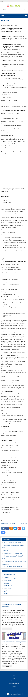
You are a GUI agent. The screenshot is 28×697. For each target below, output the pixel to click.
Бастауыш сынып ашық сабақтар (10, 25)
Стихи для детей (8, 585)
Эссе (5, 591)
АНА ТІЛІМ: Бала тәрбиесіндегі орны (13, 566)
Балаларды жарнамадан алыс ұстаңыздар (14, 559)
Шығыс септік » (23, 523)
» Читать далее (7, 628)
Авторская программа (14, 673)
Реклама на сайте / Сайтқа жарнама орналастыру (14, 688)
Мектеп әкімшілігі (8, 580)
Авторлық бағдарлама (9, 574)
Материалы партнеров (14, 683)
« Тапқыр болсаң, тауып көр (8, 523)
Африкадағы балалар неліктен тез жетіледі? (15, 561)
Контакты (14, 686)
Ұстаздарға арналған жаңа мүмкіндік (13, 552)
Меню (1, 1)
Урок (14, 675)
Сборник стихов (14, 680)
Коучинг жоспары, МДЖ (10, 579)
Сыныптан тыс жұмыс (9, 586)
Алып (4, 520)
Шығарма (6, 590)
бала (6, 520)
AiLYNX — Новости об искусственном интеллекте (15, 694)
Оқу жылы (6, 583)
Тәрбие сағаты (7, 588)
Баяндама (6, 577)
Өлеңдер (6, 593)
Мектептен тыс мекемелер (10, 582)
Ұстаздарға (6, 575)
